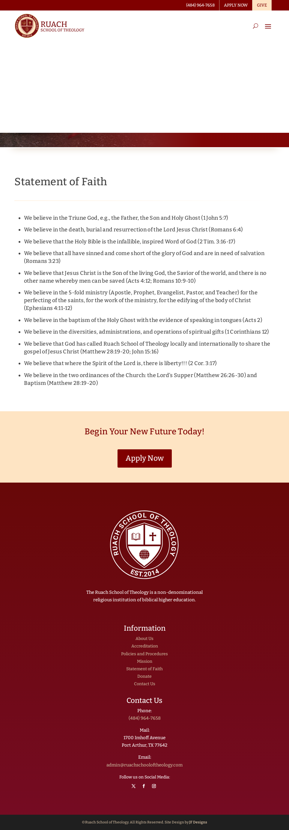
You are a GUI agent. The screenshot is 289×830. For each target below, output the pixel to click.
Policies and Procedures (144, 653)
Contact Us (144, 683)
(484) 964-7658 (145, 718)
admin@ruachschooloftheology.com (144, 765)
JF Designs (198, 822)
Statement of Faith (144, 668)
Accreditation (144, 646)
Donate (144, 676)
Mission (144, 661)
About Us (144, 638)
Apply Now (145, 458)
